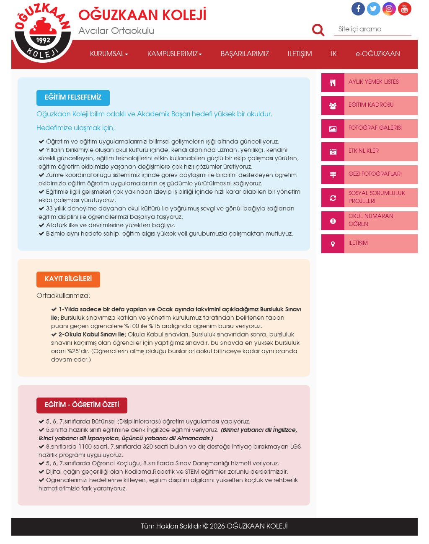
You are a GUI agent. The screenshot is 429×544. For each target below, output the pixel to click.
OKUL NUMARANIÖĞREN (358, 220)
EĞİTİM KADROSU (357, 105)
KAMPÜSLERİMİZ (174, 54)
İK (333, 54)
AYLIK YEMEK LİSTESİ (360, 82)
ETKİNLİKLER (350, 151)
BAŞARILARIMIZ (245, 54)
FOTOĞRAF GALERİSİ (361, 128)
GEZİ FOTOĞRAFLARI (361, 174)
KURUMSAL (109, 54)
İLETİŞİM (300, 54)
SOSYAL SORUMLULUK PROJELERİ (363, 197)
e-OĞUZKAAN (378, 54)
